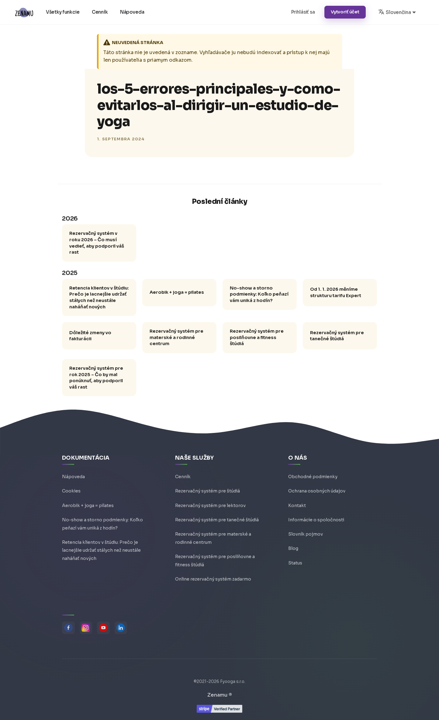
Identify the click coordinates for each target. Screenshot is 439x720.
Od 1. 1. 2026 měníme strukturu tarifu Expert (335, 292)
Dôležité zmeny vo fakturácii (90, 336)
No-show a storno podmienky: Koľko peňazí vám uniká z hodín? (259, 294)
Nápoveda (132, 12)
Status (295, 561)
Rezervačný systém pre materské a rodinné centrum (176, 337)
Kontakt (297, 502)
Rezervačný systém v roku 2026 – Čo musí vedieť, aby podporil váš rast (96, 243)
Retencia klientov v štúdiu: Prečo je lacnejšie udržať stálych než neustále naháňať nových (99, 297)
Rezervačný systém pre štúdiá (207, 488)
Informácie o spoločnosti (316, 517)
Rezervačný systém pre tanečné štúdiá (337, 336)
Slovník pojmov (305, 531)
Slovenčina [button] (394, 12)
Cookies (71, 488)
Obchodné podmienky (312, 473)
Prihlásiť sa (303, 12)
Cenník (100, 12)
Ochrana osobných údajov (316, 488)
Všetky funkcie (63, 12)
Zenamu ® (219, 695)
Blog (293, 546)
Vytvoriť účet (345, 12)
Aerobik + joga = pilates (177, 292)
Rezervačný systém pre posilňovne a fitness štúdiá (257, 337)
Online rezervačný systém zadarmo (213, 578)
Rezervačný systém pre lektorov (210, 502)
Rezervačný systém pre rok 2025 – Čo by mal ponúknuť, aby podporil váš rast (96, 377)
